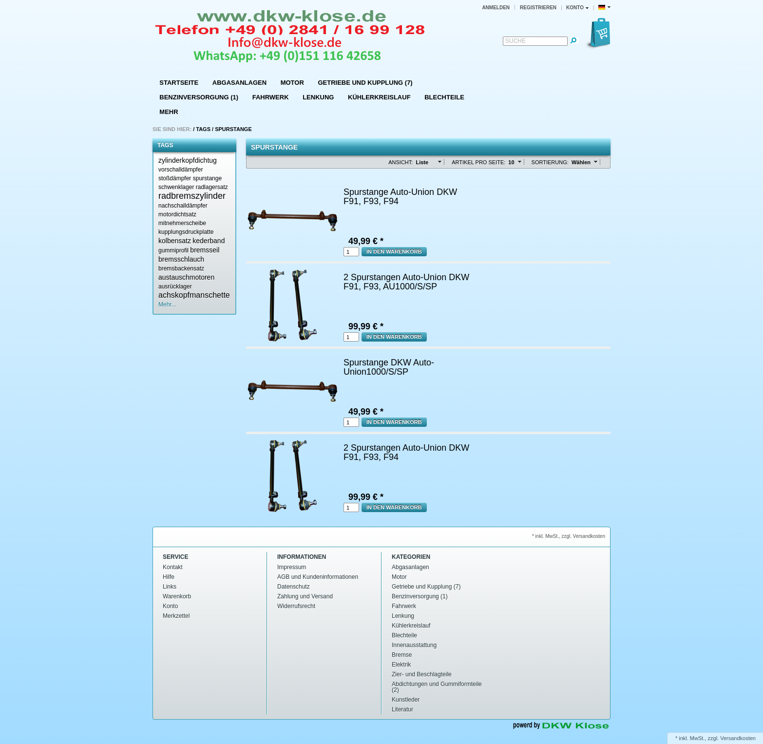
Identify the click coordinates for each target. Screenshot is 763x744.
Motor (292, 82)
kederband (208, 241)
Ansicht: (400, 162)
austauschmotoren (186, 277)
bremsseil (204, 250)
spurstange (207, 178)
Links (169, 586)
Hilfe (168, 576)
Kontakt (173, 567)
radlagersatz (212, 187)
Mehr (168, 111)
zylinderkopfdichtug (187, 160)
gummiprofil (173, 250)
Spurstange (233, 129)
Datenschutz (293, 586)
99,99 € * (365, 326)
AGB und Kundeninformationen (317, 576)
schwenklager (176, 187)
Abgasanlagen (239, 82)
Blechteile (444, 97)
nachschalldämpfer (183, 205)
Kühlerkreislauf (379, 97)
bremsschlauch (181, 259)
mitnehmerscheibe (182, 223)
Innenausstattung (414, 645)
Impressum (291, 567)
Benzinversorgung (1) (198, 97)
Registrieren (538, 7)
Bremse (402, 654)
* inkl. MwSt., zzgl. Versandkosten (568, 536)
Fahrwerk (270, 97)
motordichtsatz (177, 214)
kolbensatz (174, 241)
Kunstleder (406, 699)
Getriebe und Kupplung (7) (365, 82)
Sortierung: (550, 162)
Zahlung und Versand (305, 596)
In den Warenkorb (394, 251)
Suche (515, 41)
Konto (170, 606)
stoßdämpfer (174, 178)
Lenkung (318, 97)
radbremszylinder (192, 196)
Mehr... (167, 304)
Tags (203, 129)
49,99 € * (365, 241)
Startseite (178, 82)
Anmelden (496, 7)
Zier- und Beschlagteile (422, 674)
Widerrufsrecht (296, 606)
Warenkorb (177, 596)
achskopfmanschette (194, 295)
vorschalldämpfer (180, 169)
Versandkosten (738, 738)
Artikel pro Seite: (478, 162)
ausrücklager (175, 286)
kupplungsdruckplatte (185, 232)
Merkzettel (176, 615)
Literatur (402, 709)
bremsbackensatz (181, 268)
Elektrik (401, 664)
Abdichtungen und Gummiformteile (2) (437, 687)
